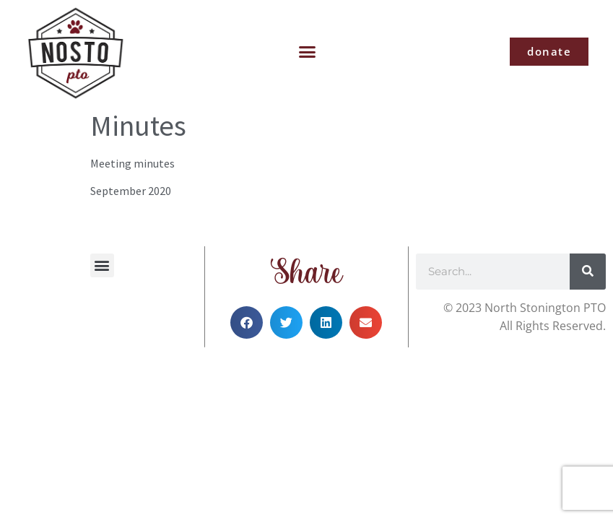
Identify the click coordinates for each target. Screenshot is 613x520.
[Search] (588, 272)
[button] (307, 52)
